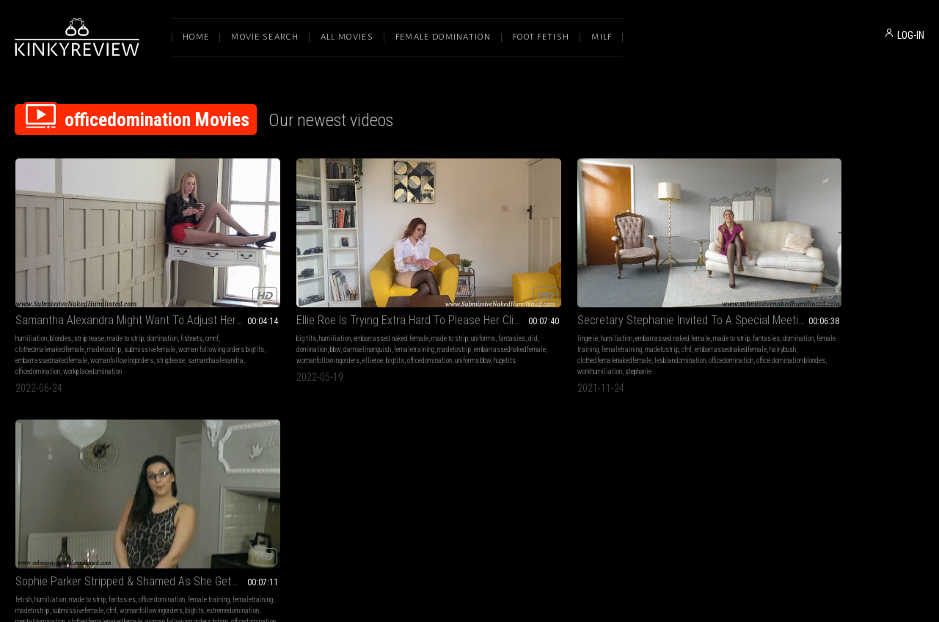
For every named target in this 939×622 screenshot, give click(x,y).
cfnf (427, 306)
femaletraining (271, 306)
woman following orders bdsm (688, 328)
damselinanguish (224, 306)
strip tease (89, 284)
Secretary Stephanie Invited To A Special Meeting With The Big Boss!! (469, 266)
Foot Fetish (541, 37)
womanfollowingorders (121, 317)
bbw (325, 295)
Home (196, 37)
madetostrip (145, 295)
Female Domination (443, 37)
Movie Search (265, 37)
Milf (601, 37)
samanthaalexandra (75, 328)
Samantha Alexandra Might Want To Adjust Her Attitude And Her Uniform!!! (99, 266)
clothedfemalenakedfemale (422, 317)
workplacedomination (44, 339)
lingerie (395, 284)
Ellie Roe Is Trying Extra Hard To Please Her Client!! (284, 266)
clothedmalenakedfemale (90, 295)
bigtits (209, 328)
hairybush (523, 306)
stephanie (398, 339)
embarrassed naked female (294, 284)
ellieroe (351, 317)
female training (486, 295)
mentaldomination (650, 317)
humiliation (31, 284)
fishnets (26, 295)
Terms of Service (424, 468)
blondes (60, 284)
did (278, 295)
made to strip (125, 284)
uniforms (228, 295)
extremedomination (596, 317)
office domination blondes (467, 328)
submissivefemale (41, 306)
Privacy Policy (523, 468)
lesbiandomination (488, 317)
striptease (29, 328)
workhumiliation (527, 328)
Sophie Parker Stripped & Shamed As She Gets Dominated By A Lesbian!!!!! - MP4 (654, 266)
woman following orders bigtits (113, 306)
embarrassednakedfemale (51, 317)
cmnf (47, 295)
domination (162, 284)
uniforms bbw (287, 328)
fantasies (257, 295)
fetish (578, 284)
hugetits (319, 328)
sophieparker (635, 339)
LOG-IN (910, 35)
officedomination (128, 328)
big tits (210, 284)
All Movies (347, 37)
